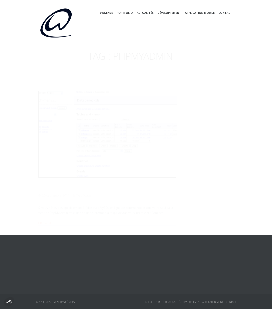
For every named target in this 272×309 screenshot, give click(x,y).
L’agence (106, 13)
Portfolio (125, 13)
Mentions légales (64, 301)
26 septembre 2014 (55, 189)
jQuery (197, 147)
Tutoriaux (195, 177)
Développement (169, 13)
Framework (200, 132)
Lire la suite (46, 217)
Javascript (199, 139)
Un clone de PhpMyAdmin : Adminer (81, 180)
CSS (194, 124)
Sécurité (198, 154)
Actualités (145, 13)
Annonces (195, 162)
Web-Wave (83, 189)
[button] (9, 302)
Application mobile (200, 13)
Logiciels (194, 170)
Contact (225, 13)
